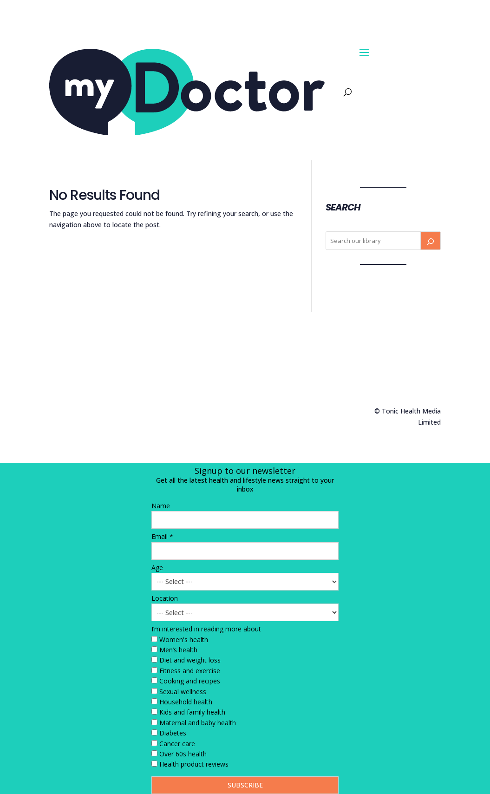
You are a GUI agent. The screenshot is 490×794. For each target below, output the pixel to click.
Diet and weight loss (190, 660)
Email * (162, 536)
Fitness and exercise (189, 670)
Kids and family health (192, 712)
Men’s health (178, 649)
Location (164, 598)
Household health (185, 701)
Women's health (183, 639)
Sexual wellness (182, 691)
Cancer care (177, 743)
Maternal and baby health (197, 722)
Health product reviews (194, 764)
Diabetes (172, 732)
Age (157, 567)
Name (160, 505)
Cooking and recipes (189, 680)
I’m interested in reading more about (206, 628)
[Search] (430, 240)
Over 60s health (183, 753)
